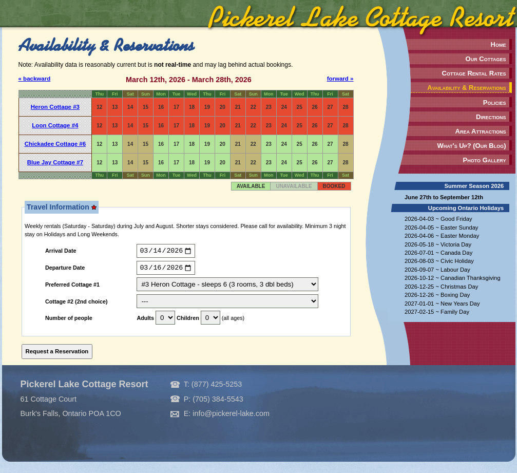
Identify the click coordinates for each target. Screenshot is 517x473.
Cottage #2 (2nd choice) (76, 304)
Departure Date (65, 270)
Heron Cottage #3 (55, 107)
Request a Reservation (57, 354)
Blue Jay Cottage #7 (55, 162)
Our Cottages (486, 59)
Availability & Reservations (466, 87)
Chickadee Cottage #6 (55, 144)
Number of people (68, 321)
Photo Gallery (484, 160)
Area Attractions (480, 131)
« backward (34, 78)
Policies (494, 102)
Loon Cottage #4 (55, 125)
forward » (340, 78)
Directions (491, 117)
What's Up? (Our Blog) (471, 145)
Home (498, 44)
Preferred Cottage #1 (72, 288)
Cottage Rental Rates (474, 73)
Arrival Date (60, 252)
